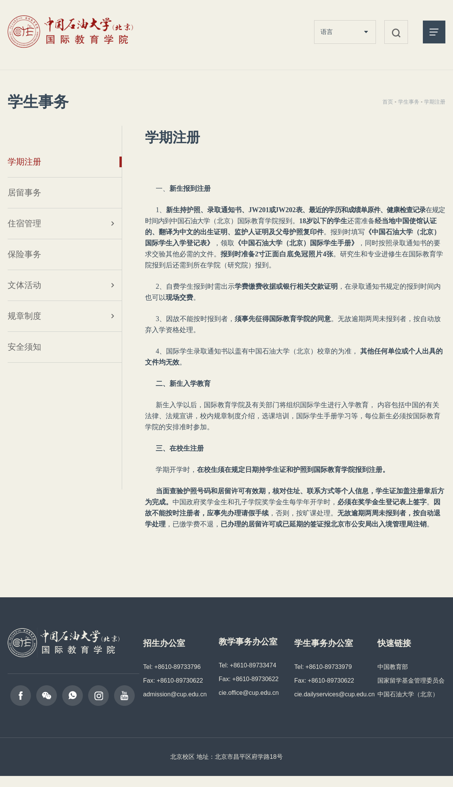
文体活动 (24, 285)
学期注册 (24, 161)
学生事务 (408, 102)
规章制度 (24, 316)
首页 (387, 102)
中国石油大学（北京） (407, 694)
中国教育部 (392, 667)
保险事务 (24, 254)
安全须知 (24, 347)
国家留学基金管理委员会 (411, 680)
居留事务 (24, 192)
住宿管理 (24, 223)
